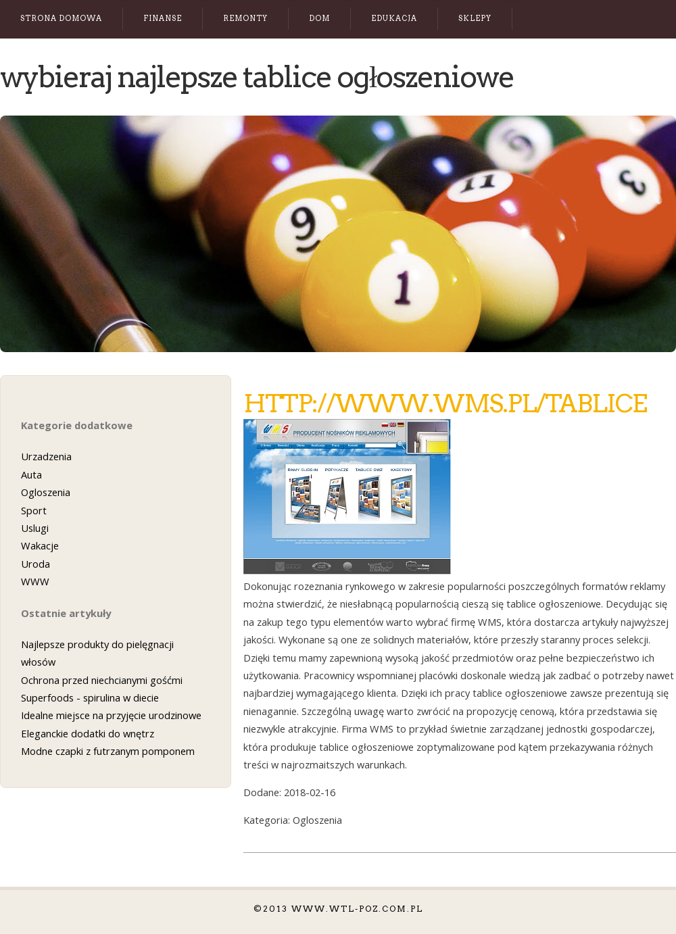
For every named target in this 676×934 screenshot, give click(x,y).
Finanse (162, 18)
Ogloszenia (45, 492)
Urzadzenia (46, 456)
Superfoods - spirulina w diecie (90, 697)
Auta (31, 474)
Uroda (35, 563)
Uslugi (35, 528)
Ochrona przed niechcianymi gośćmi (102, 680)
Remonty (245, 18)
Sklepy (474, 18)
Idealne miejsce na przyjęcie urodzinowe (111, 715)
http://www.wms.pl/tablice (444, 403)
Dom (319, 18)
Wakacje (40, 545)
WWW (35, 581)
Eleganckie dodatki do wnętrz (87, 733)
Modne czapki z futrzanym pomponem (108, 751)
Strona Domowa (61, 18)
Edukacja (394, 18)
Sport (34, 510)
